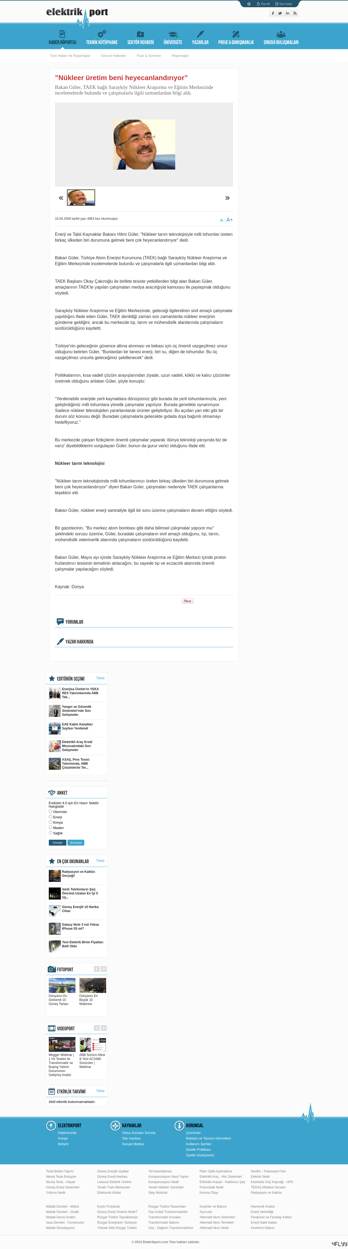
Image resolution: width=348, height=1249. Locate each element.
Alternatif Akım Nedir (214, 1228)
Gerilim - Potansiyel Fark (268, 1171)
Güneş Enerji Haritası (112, 1176)
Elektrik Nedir (260, 1176)
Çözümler (193, 1132)
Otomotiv (60, 812)
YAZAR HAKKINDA (79, 642)
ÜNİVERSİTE (173, 37)
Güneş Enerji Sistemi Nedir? (117, 1211)
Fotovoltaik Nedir (212, 1187)
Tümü (100, 678)
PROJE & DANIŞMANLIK (236, 37)
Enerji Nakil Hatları (264, 1222)
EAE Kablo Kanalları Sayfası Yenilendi (71, 728)
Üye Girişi (285, 3)
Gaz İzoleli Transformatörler (168, 1211)
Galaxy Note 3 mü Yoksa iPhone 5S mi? (74, 929)
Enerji (57, 817)
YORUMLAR (74, 622)
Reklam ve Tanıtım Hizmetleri (208, 1138)
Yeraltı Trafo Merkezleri (113, 1187)
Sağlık (58, 833)
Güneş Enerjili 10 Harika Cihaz (74, 911)
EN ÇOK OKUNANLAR (73, 861)
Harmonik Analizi (263, 1206)
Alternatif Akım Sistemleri (217, 1217)
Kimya (58, 822)
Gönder (58, 842)
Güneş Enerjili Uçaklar (113, 1171)
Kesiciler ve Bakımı (213, 1206)
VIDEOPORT (66, 1029)
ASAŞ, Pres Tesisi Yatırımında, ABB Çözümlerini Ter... (69, 764)
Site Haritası (131, 1138)
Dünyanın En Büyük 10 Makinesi (92, 998)
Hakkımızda (67, 1132)
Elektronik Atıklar (109, 1192)
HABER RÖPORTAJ (62, 37)
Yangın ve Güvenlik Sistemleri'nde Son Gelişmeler (70, 711)
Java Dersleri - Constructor (65, 1222)
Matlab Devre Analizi (60, 1217)
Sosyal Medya (133, 1144)
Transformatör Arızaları (165, 1217)
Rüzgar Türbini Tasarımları (167, 1206)
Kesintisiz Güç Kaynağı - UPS (272, 1182)
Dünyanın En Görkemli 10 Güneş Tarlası (62, 998)
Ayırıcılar (206, 1211)
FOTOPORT (65, 970)
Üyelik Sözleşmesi (200, 1155)
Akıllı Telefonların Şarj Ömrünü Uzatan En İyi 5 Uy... (73, 893)
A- (222, 220)
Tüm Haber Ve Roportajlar (70, 56)
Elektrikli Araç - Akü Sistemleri (221, 1176)
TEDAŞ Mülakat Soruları (268, 1187)
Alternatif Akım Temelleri (217, 1222)
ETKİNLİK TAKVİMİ (71, 1092)
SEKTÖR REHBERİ (140, 37)
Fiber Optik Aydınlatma (216, 1171)
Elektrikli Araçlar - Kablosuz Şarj (222, 1182)
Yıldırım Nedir (56, 1192)
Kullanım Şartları (199, 1144)
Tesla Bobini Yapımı (60, 1171)
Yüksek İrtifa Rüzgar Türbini (117, 1228)
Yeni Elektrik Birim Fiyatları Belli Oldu (76, 946)
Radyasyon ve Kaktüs (266, 1192)
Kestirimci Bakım (263, 1228)
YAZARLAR (200, 37)
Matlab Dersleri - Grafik (62, 1211)
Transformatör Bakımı (164, 1222)
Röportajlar (180, 56)
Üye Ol (265, 3)
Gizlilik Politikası (198, 1149)
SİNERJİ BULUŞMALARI (281, 37)
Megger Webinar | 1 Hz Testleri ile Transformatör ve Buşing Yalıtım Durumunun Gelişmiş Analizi (62, 1063)
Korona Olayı (209, 1192)
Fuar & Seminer (149, 56)
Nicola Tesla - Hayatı (60, 1182)
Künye (63, 1138)
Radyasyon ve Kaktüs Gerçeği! (72, 876)
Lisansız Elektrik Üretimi (114, 1182)
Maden (58, 828)
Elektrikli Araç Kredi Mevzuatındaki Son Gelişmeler (71, 746)
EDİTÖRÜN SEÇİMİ (71, 679)
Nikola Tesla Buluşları (61, 1176)
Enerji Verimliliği (262, 1211)
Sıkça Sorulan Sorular (139, 1132)
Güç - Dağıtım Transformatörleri (171, 1228)
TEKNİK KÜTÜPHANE (102, 37)
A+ (229, 220)
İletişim (63, 1144)
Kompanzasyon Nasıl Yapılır (169, 1176)
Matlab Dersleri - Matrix (62, 1206)
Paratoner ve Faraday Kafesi (271, 1217)
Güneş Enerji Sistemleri (62, 1187)
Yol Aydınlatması (160, 1171)
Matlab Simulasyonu (60, 1228)
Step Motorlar (158, 1192)
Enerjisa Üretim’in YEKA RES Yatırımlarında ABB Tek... (74, 693)
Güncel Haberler (113, 56)
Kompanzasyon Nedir (164, 1182)
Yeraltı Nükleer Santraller (166, 1187)
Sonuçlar (76, 842)
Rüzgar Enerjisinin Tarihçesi (117, 1222)
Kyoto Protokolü (108, 1206)
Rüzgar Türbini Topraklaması (117, 1217)
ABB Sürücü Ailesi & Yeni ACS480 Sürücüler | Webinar (92, 1059)
